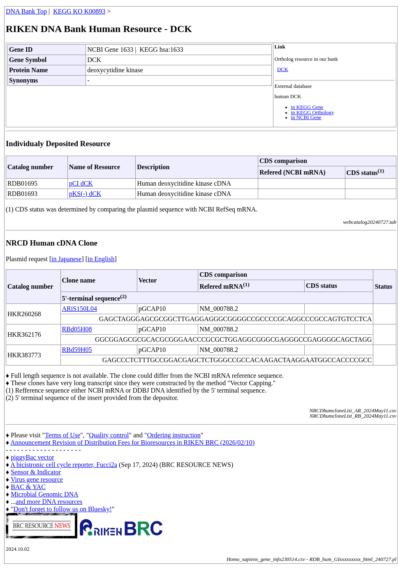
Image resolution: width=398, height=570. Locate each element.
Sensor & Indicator (36, 472)
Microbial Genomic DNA (44, 494)
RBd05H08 (77, 329)
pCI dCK (81, 183)
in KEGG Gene (307, 107)
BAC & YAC (28, 486)
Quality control (109, 435)
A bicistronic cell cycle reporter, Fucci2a (63, 464)
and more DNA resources (49, 501)
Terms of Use (62, 435)
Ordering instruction (174, 435)
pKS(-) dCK (85, 193)
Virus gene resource (37, 479)
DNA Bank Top (26, 11)
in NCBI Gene (306, 117)
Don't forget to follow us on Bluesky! (63, 509)
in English (101, 258)
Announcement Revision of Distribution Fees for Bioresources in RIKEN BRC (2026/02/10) (132, 442)
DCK (282, 69)
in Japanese (66, 258)
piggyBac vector (32, 457)
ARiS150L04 (79, 308)
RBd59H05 (77, 349)
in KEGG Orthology (312, 112)
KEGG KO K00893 (79, 11)
